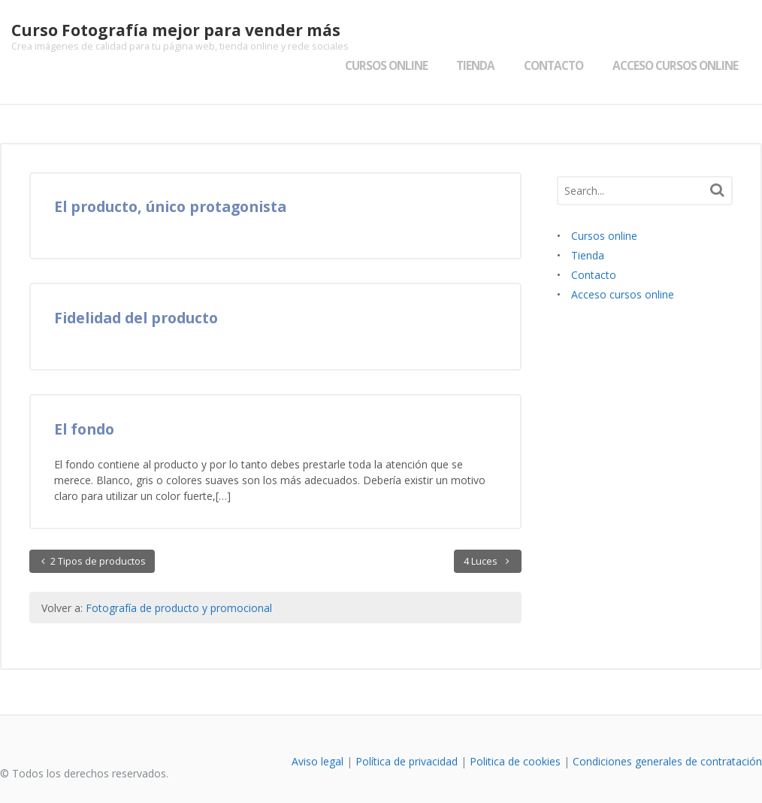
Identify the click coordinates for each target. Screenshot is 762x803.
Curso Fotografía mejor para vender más (164, 30)
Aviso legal (317, 732)
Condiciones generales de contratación (667, 732)
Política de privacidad (406, 732)
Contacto (564, 36)
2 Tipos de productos (97, 532)
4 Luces (482, 532)
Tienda (486, 36)
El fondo (84, 399)
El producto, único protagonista (170, 177)
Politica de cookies (515, 732)
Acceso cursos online (686, 36)
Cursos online (396, 36)
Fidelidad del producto (136, 288)
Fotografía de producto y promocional (179, 578)
